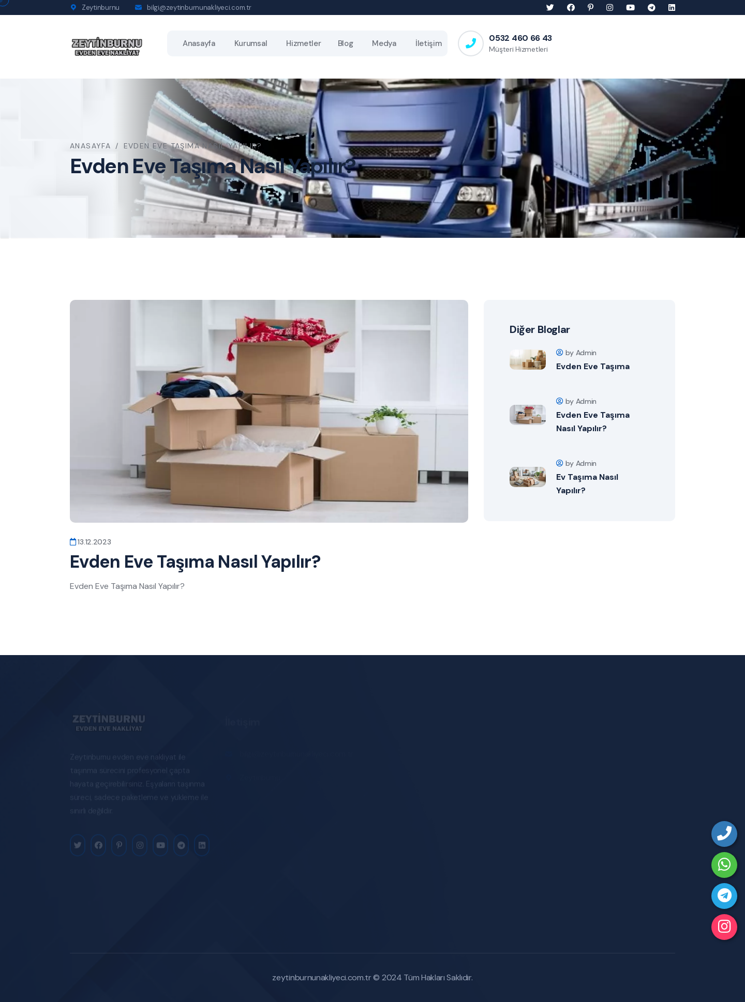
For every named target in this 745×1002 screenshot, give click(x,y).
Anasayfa (199, 43)
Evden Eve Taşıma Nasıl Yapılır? (593, 421)
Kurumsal (250, 43)
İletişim (428, 43)
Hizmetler (303, 43)
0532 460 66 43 (520, 38)
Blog (345, 43)
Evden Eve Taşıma (593, 366)
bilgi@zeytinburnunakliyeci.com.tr (199, 7)
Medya (384, 43)
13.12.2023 (90, 541)
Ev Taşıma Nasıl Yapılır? (587, 484)
